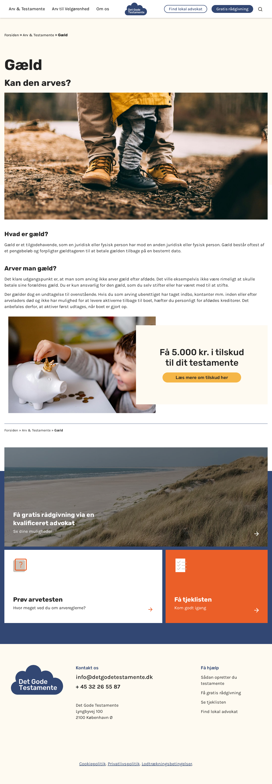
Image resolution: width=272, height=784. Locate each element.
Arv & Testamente (38, 35)
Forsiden (11, 35)
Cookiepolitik (92, 763)
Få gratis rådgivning (221, 692)
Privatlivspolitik (124, 763)
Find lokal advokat (219, 711)
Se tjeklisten (213, 702)
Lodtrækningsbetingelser (167, 763)
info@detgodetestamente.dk (114, 677)
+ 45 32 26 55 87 (98, 686)
